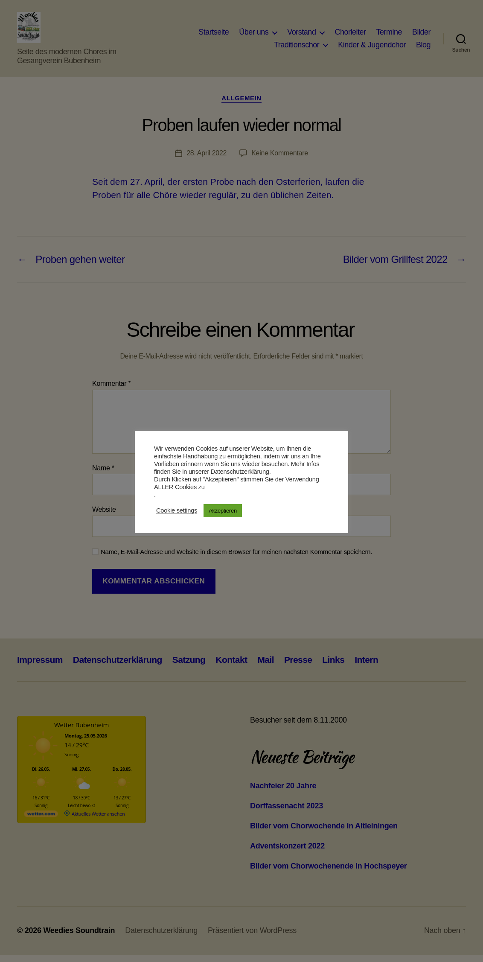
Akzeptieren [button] (223, 510)
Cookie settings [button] (176, 510)
